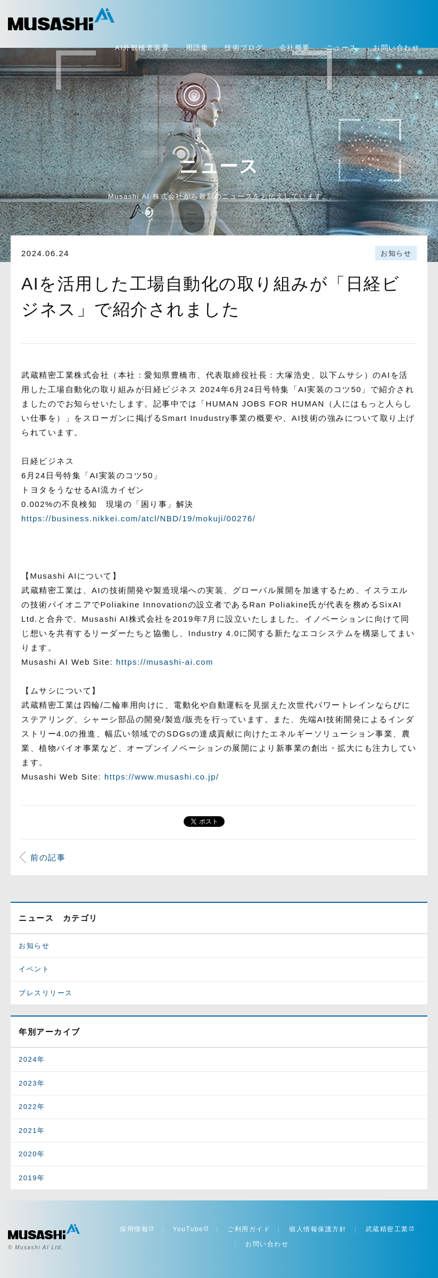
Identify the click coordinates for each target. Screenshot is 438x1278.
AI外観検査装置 (142, 48)
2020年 (32, 1154)
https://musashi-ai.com (164, 661)
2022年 (32, 1107)
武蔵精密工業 (390, 1229)
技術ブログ (244, 48)
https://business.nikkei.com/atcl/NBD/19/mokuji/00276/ (138, 518)
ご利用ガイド (248, 1229)
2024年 (32, 1059)
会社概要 (294, 48)
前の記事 (47, 857)
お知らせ (396, 253)
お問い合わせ (396, 48)
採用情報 (137, 1229)
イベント (34, 969)
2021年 (32, 1131)
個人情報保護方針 (317, 1229)
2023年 (32, 1083)
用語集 (197, 48)
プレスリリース (46, 993)
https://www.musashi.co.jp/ (161, 776)
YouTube (191, 1229)
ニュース (341, 48)
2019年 (32, 1178)
